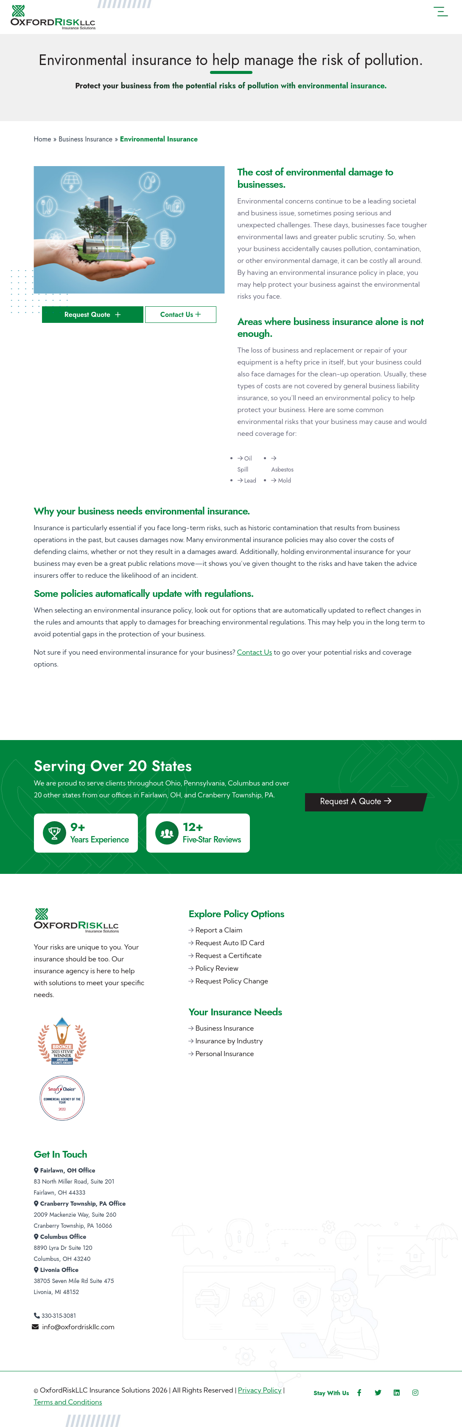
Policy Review (217, 968)
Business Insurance (85, 139)
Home (42, 139)
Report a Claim (219, 930)
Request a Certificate (229, 955)
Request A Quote (355, 801)
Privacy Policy (260, 1390)
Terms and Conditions (68, 1402)
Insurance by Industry (229, 1041)
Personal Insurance (225, 1053)
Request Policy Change (232, 981)
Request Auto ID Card (230, 942)
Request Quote (92, 314)
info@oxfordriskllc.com (78, 1326)
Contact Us (180, 314)
